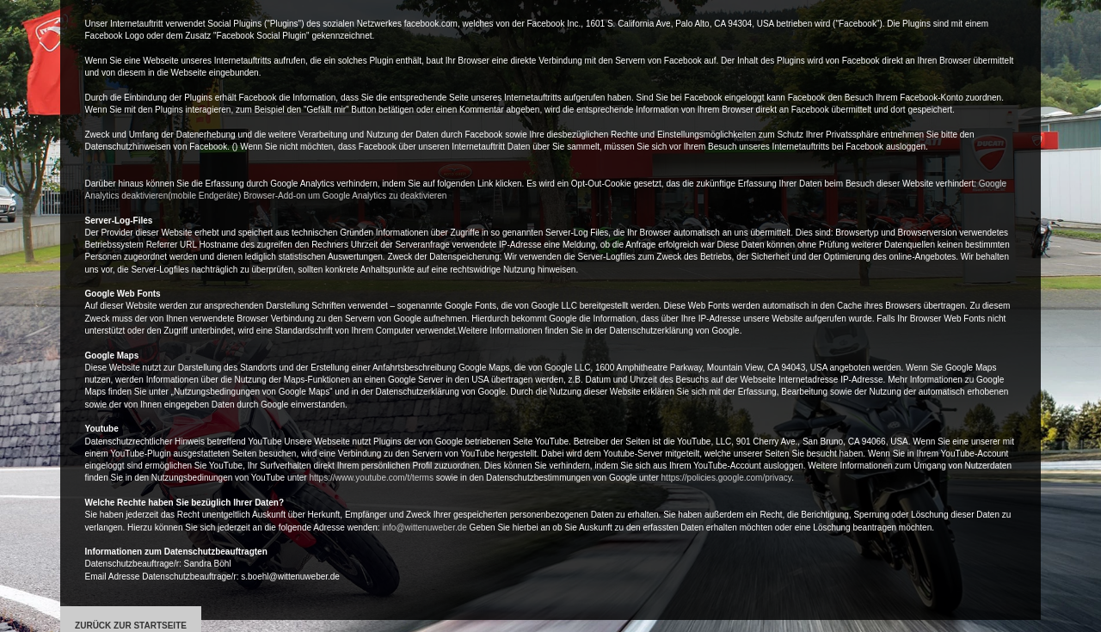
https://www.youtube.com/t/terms (371, 477)
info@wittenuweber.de (424, 527)
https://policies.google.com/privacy (726, 477)
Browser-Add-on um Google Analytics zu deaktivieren (344, 195)
